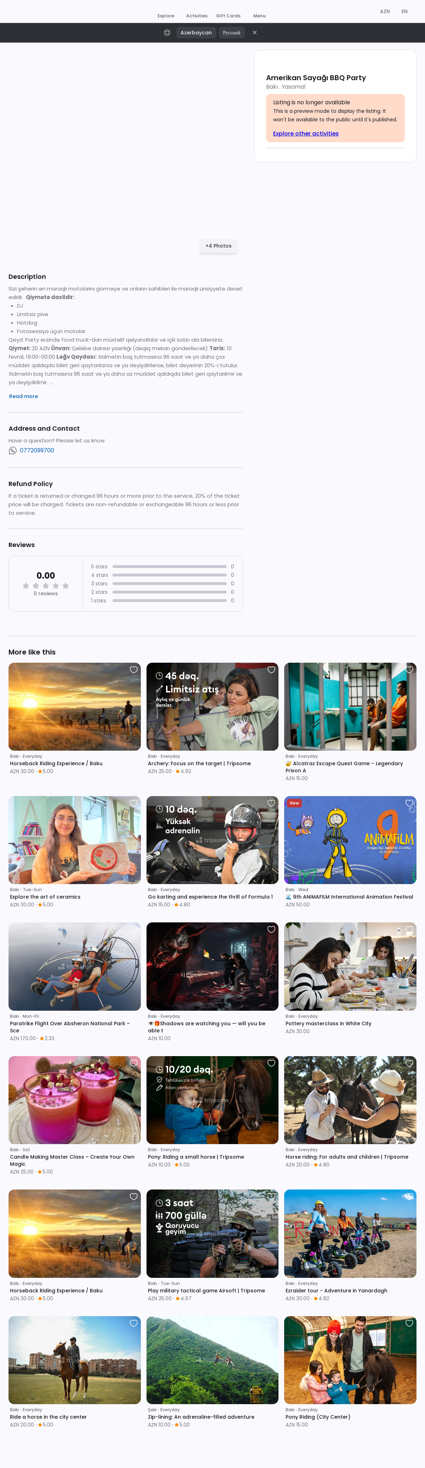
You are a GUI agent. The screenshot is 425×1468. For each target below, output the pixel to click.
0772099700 (37, 450)
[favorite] (134, 670)
